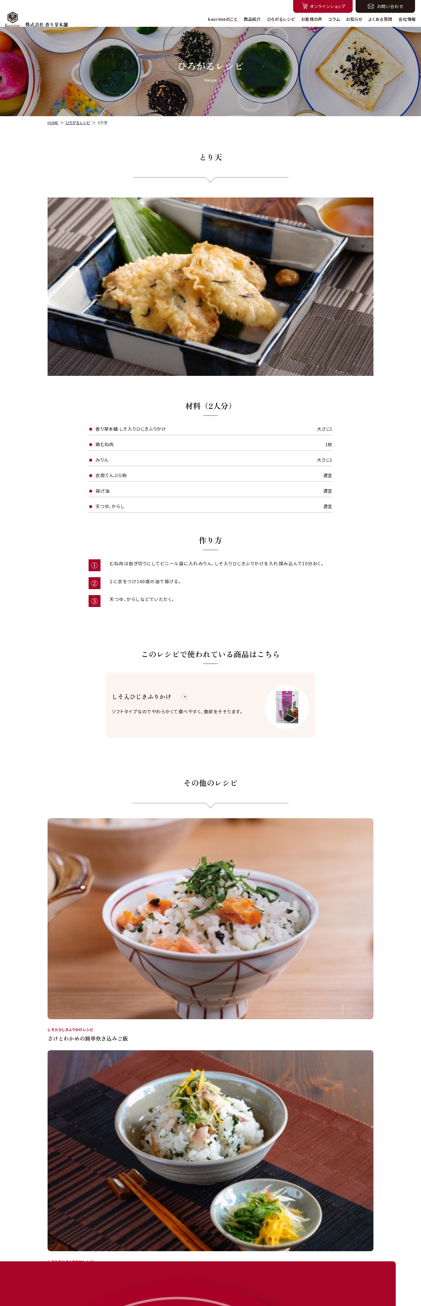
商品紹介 (252, 19)
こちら (298, 1151)
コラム (334, 19)
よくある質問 (380, 19)
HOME (53, 122)
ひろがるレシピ (281, 19)
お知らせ (354, 19)
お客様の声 (312, 19)
